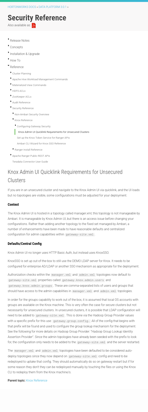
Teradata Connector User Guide (30, 161)
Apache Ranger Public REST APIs (31, 155)
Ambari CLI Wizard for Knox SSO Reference (41, 143)
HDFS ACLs (18, 90)
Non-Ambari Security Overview (32, 114)
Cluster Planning (21, 73)
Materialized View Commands (29, 85)
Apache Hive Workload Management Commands (40, 79)
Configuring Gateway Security (33, 126)
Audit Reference (21, 102)
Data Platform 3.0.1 (52, 7)
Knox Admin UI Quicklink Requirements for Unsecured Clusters (53, 131)
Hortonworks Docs (22, 7)
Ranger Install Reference (28, 149)
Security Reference (23, 108)
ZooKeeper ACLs (21, 96)
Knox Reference (24, 120)
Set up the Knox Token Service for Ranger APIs (43, 137)
